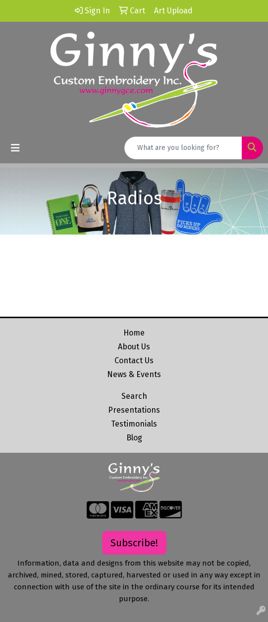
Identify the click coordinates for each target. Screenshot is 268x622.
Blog (134, 437)
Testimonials (134, 424)
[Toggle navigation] (15, 148)
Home (134, 332)
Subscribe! (134, 543)
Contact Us (134, 360)
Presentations (134, 410)
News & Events (134, 374)
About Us (134, 346)
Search (134, 396)
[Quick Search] (183, 148)
